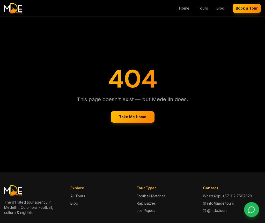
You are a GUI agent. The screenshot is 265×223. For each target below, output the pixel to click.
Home (184, 8)
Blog (220, 8)
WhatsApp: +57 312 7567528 (227, 196)
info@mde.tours (218, 203)
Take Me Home (132, 117)
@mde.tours (215, 210)
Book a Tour (247, 8)
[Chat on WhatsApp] (251, 209)
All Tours (77, 196)
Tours (203, 8)
